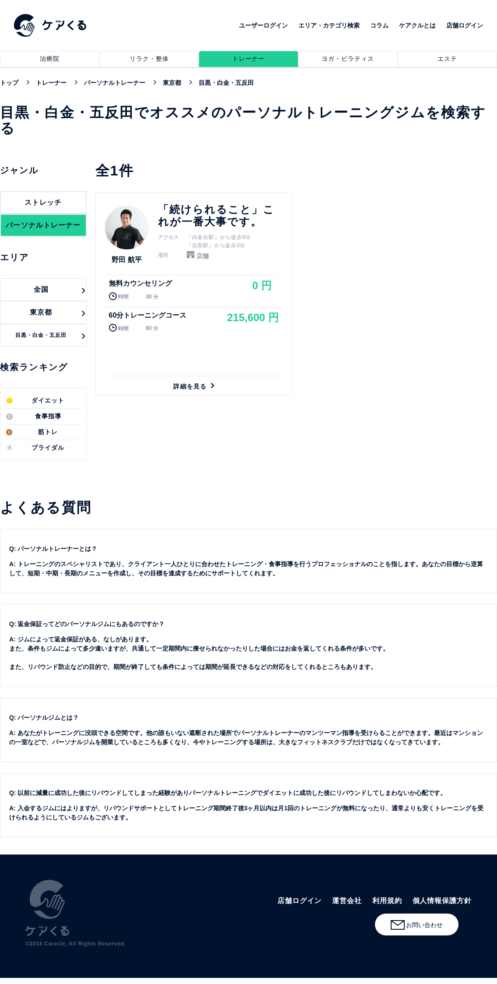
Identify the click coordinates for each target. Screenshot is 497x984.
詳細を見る (194, 294)
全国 (41, 289)
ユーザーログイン (263, 25)
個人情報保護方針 (442, 900)
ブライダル (48, 448)
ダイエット (48, 400)
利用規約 (387, 900)
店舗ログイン (464, 25)
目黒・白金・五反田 (41, 335)
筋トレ (48, 432)
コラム (379, 25)
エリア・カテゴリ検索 (329, 25)
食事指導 (48, 416)
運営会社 (347, 900)
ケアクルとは (417, 25)
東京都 (41, 312)
